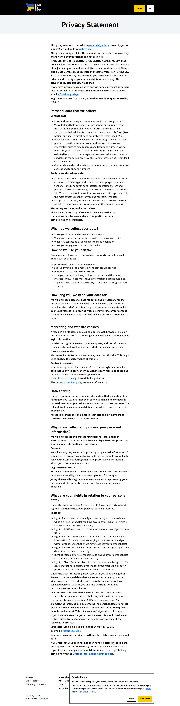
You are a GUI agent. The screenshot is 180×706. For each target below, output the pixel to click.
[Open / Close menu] (150, 8)
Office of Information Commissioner (93, 653)
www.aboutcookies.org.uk (65, 378)
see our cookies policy (70, 382)
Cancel (131, 699)
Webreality (85, 48)
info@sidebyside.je (68, 94)
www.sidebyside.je (98, 45)
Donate (139, 8)
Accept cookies (145, 699)
